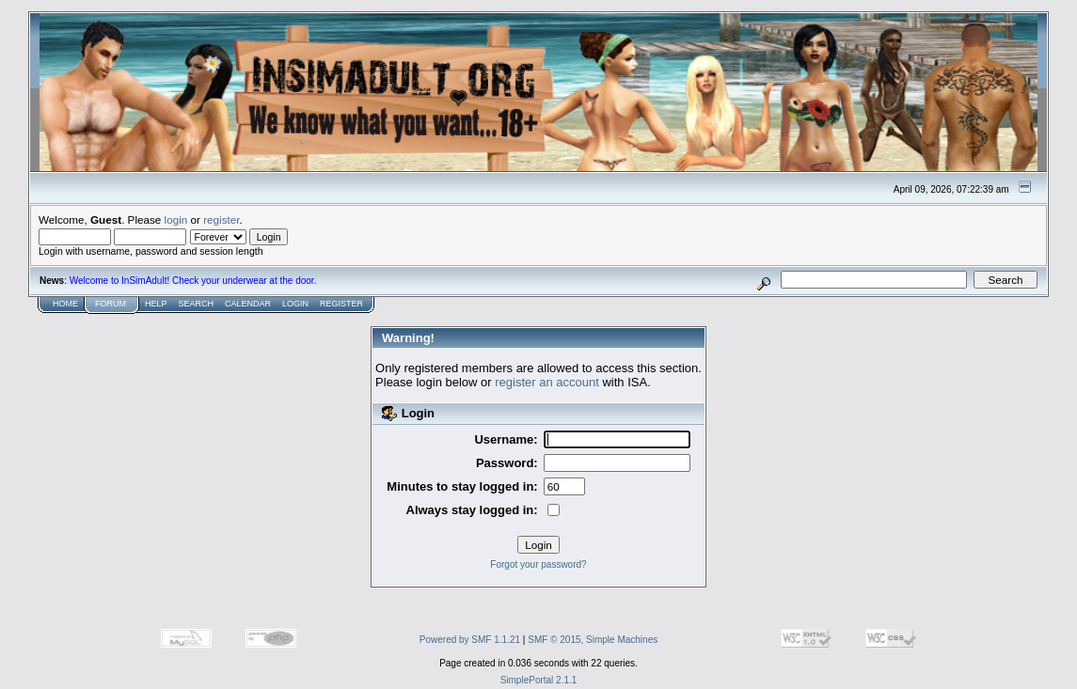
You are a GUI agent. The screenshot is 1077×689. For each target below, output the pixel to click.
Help (156, 303)
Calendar (248, 303)
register (221, 219)
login (176, 219)
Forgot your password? (538, 564)
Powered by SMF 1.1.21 (470, 639)
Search (196, 303)
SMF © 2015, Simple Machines (592, 639)
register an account (547, 382)
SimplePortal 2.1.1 (539, 680)
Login (295, 303)
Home (65, 303)
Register (341, 303)
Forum (110, 303)
